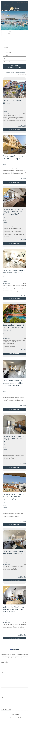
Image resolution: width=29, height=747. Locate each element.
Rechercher (14, 65)
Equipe (9, 33)
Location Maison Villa (9, 681)
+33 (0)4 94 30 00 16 (8, 5)
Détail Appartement (14, 129)
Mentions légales (9, 742)
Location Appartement (9, 683)
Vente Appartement (8, 674)
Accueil (20, 741)
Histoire (9, 31)
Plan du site (25, 741)
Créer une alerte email (14, 67)
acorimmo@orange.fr (17, 719)
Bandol (14, 47)
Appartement (14, 44)
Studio (14, 55)
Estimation (6, 699)
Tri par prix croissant (10, 72)
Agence (6, 30)
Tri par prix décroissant (20, 72)
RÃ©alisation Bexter (14, 741)
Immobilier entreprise (9, 690)
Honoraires (3, 742)
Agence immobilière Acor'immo (14, 705)
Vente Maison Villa (8, 672)
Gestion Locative (7, 697)
